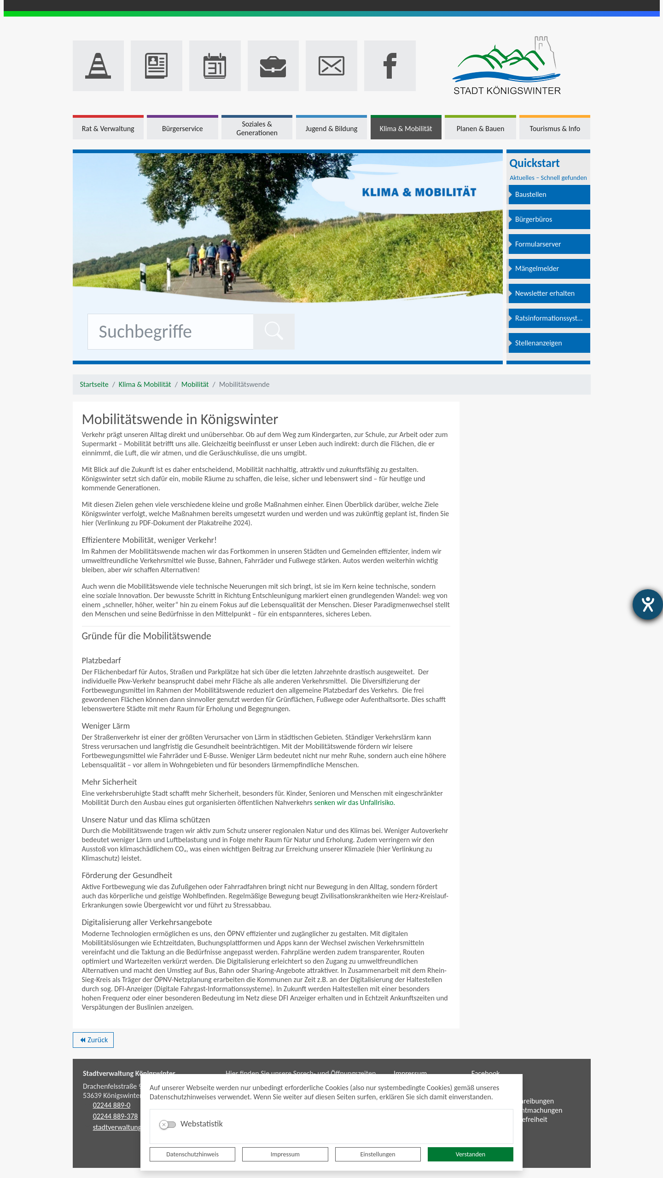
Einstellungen (378, 1154)
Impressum (285, 1154)
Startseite (94, 384)
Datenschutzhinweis (192, 1154)
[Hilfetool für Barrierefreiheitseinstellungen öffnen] (648, 604)
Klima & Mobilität (145, 384)
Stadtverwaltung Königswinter (129, 1073)
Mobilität (195, 384)
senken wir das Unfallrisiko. (354, 802)
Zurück (93, 1041)
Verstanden (470, 1154)
